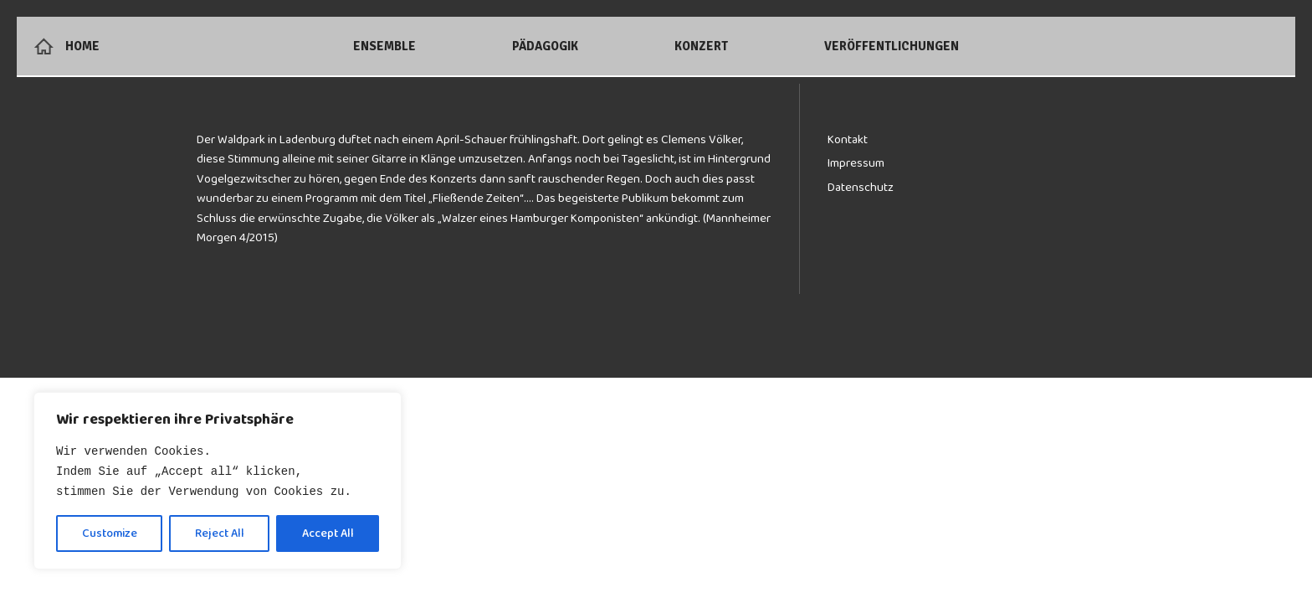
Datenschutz (861, 187)
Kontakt (848, 139)
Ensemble (384, 46)
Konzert (701, 46)
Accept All (328, 533)
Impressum (856, 163)
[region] (217, 481)
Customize (109, 533)
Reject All (219, 533)
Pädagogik (545, 46)
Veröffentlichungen (891, 46)
